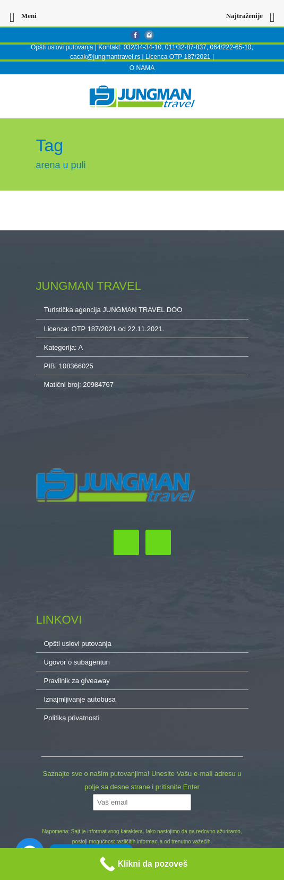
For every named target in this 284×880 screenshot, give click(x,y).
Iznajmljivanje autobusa (80, 699)
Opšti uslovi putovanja (62, 47)
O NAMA (142, 68)
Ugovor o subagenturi (77, 662)
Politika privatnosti (72, 718)
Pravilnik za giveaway (77, 681)
